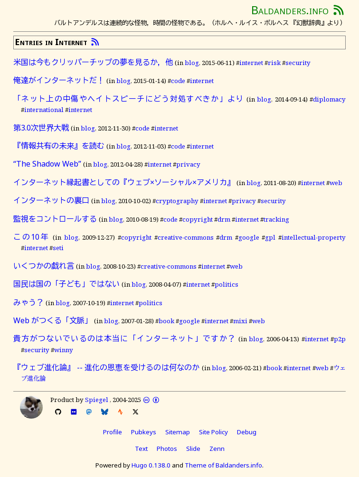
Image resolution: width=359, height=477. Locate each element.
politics (226, 284)
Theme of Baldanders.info (223, 465)
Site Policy (213, 432)
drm (223, 219)
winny (63, 350)
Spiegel (96, 399)
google (248, 237)
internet (251, 62)
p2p (340, 339)
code (178, 80)
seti (58, 247)
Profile (112, 432)
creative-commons (186, 237)
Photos (167, 448)
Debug (246, 432)
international (44, 109)
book (166, 321)
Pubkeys (143, 432)
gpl (270, 237)
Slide (193, 448)
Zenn (217, 448)
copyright (197, 219)
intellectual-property (314, 237)
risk (274, 62)
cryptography (177, 200)
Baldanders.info (290, 10)
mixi (240, 321)
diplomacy (329, 99)
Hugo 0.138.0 (151, 465)
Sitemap (177, 432)
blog (192, 62)
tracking (276, 219)
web (336, 182)
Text (141, 448)
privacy (188, 164)
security (298, 62)
